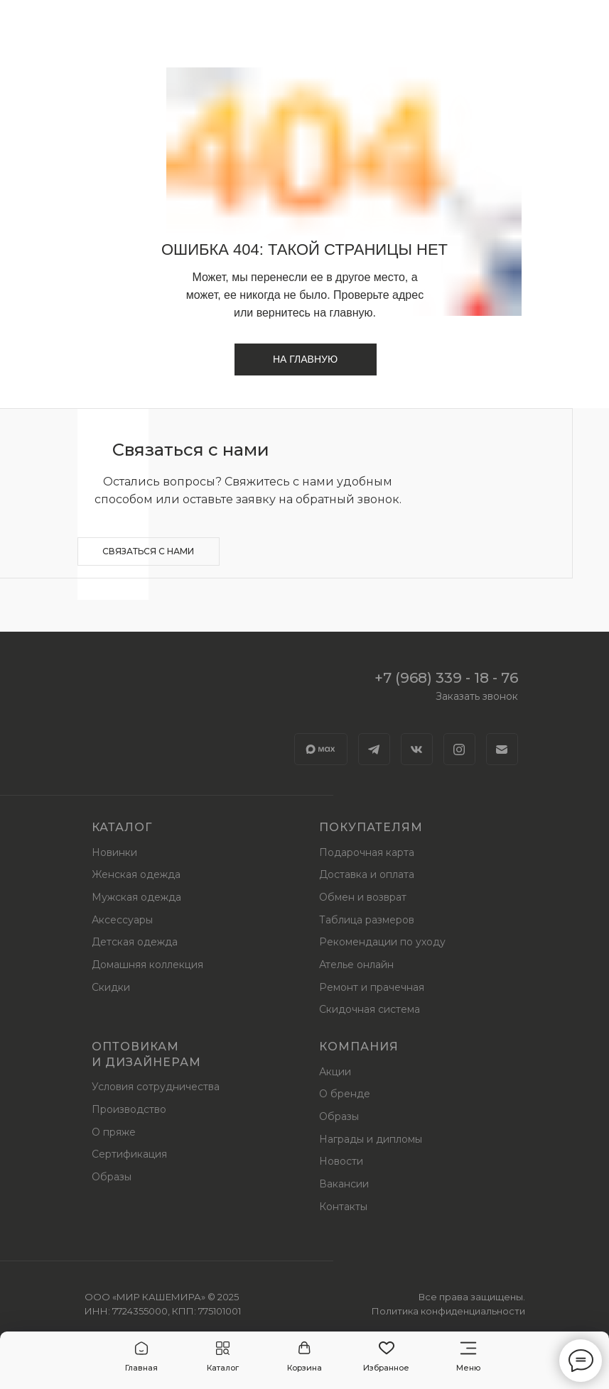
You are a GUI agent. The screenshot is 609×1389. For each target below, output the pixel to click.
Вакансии (344, 1183)
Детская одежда (135, 941)
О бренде (344, 1093)
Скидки (111, 987)
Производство (129, 1109)
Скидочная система (369, 1009)
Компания (359, 1046)
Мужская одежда (136, 897)
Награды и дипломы (370, 1139)
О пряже (114, 1132)
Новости (341, 1161)
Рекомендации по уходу (382, 941)
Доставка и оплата (366, 874)
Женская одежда (136, 874)
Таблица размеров (366, 919)
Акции (335, 1071)
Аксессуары (122, 919)
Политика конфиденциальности (448, 1311)
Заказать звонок (477, 696)
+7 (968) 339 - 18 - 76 (446, 677)
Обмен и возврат (362, 897)
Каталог (122, 827)
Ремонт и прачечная (371, 987)
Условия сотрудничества (156, 1086)
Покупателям (371, 827)
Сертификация (129, 1154)
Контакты (343, 1206)
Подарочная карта (366, 852)
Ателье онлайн (356, 964)
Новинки (114, 852)
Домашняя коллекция (147, 964)
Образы (111, 1176)
